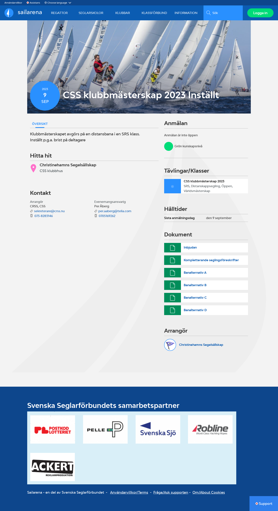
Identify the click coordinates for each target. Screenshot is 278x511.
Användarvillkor (13, 2)
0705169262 (107, 216)
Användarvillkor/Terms (129, 492)
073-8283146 (43, 216)
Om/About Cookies (208, 492)
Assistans (35, 2)
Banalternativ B (195, 285)
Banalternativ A (195, 272)
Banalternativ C (195, 297)
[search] (223, 12)
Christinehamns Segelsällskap (201, 345)
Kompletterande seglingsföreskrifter (211, 260)
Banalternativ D (195, 310)
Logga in (260, 13)
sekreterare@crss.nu (49, 211)
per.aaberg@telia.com (114, 211)
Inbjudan (190, 247)
